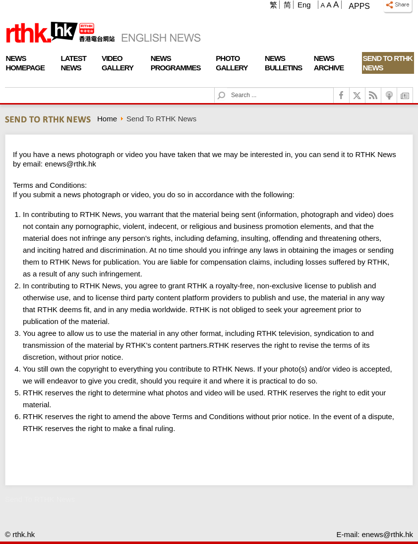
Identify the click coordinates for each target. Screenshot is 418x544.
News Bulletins (283, 63)
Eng (304, 4)
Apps (359, 6)
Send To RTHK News (388, 63)
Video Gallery (117, 63)
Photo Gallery (231, 63)
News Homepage (25, 63)
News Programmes (176, 63)
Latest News (73, 63)
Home (107, 118)
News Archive (329, 63)
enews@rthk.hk (70, 164)
